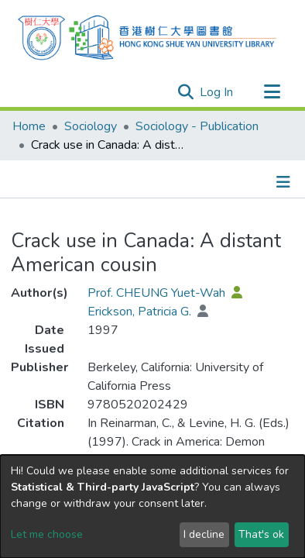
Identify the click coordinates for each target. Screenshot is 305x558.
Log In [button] (217, 92)
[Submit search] (185, 92)
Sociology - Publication (197, 126)
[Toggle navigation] (271, 92)
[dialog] (152, 506)
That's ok (261, 534)
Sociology (90, 126)
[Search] (134, 91)
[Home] (147, 35)
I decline (203, 534)
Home (29, 126)
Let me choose (47, 534)
